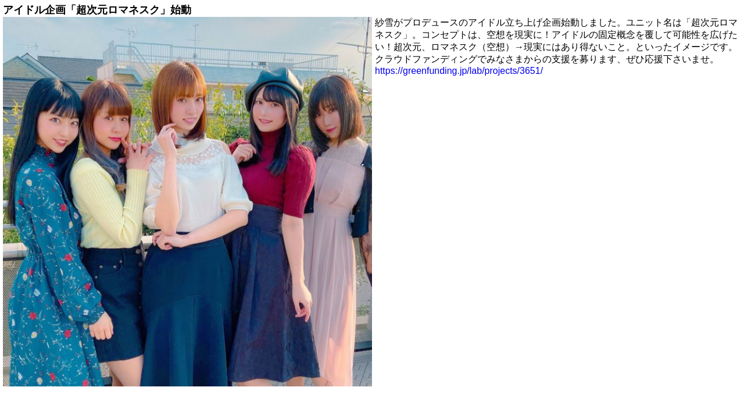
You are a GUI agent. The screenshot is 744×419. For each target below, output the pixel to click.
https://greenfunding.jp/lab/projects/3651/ (459, 71)
